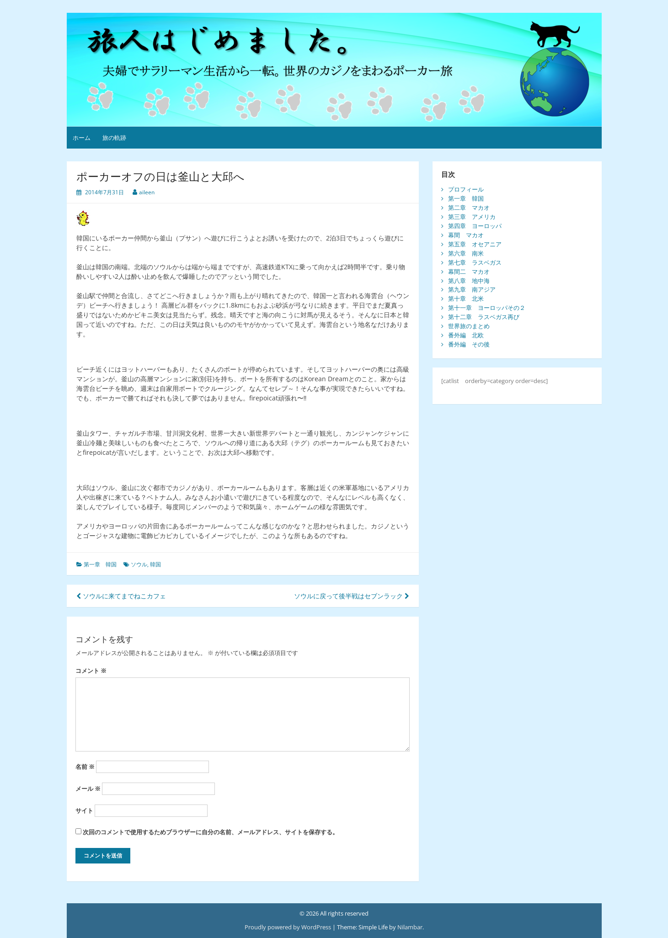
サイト (84, 810)
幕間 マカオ (466, 235)
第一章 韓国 (100, 564)
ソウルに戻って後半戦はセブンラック (351, 596)
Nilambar (409, 927)
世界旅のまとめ (469, 326)
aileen (147, 192)
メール (88, 788)
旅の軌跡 (114, 137)
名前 (85, 766)
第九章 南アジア (472, 289)
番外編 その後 (469, 344)
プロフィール (466, 189)
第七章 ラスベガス (475, 262)
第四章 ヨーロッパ (475, 226)
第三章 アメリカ (472, 217)
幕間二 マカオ (469, 271)
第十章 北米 (466, 298)
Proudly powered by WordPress (288, 927)
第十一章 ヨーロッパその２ (486, 308)
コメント (91, 670)
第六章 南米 (466, 253)
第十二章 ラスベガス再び (483, 317)
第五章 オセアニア (475, 244)
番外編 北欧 (466, 335)
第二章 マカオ (469, 207)
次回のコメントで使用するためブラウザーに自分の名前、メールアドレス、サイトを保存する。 (210, 832)
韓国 (155, 564)
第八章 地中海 (469, 281)
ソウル (139, 564)
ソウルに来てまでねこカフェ (121, 596)
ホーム (82, 137)
